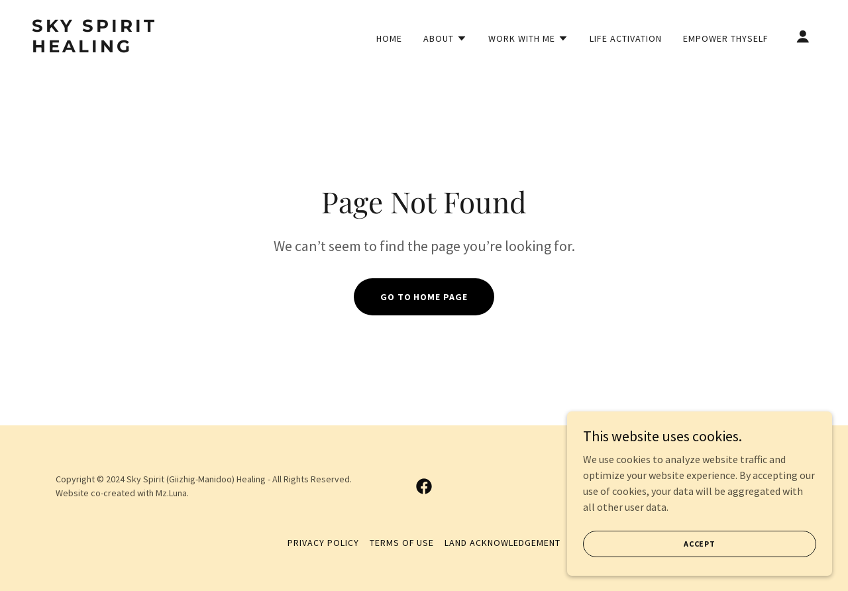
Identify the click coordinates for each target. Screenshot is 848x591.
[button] (445, 38)
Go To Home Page (424, 297)
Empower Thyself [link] (725, 38)
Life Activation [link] (626, 38)
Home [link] (389, 38)
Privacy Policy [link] (323, 543)
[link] (142, 48)
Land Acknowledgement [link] (502, 543)
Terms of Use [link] (402, 543)
